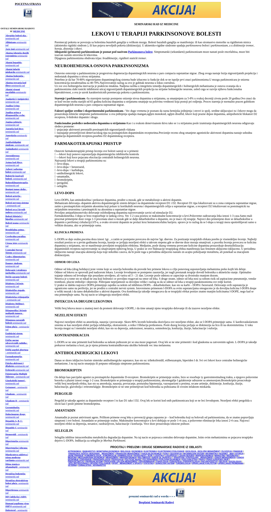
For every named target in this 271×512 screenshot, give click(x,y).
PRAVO (202, 459)
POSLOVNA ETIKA (189, 459)
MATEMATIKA (232, 456)
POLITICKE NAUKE (133, 459)
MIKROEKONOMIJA (128, 458)
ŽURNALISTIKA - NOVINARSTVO (92, 465)
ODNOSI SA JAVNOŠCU (161, 458)
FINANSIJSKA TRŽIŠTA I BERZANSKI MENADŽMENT (91, 454)
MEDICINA (72, 458)
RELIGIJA (223, 461)
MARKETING (219, 456)
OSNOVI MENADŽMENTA (225, 458)
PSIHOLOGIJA (162, 461)
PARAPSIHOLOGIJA (101, 459)
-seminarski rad (17, 49)
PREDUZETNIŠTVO (76, 461)
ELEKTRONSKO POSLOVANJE (171, 451)
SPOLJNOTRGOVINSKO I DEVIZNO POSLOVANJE (89, 463)
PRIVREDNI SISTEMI (94, 461)
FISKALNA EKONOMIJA (151, 454)
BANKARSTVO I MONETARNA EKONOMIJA (101, 451)
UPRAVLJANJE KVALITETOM (204, 463)
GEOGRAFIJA (176, 454)
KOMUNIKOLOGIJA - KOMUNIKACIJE (101, 456)
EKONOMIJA (137, 451)
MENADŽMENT (112, 458)
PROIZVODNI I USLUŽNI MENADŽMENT (121, 461)
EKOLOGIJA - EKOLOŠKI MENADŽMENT (203, 451)
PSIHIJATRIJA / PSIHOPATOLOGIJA (185, 461)
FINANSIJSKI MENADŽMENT (128, 454)
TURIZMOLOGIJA (183, 463)
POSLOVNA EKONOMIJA (169, 459)
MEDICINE (19, 31)
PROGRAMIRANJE (147, 461)
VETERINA (72, 465)
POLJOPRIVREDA (150, 459)
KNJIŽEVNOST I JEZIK (143, 456)
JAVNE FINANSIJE (75, 456)
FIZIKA (166, 454)
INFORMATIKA (211, 454)
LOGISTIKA (159, 456)
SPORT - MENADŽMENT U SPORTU (127, 463)
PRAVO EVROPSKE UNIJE (217, 459)
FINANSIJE (237, 451)
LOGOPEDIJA (171, 456)
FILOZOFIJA (227, 451)
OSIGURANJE (86, 459)
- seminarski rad (16, 37)
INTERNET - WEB (226, 454)
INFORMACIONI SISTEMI (193, 454)
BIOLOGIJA (125, 451)
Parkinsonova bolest (140, 51)
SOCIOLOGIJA (235, 461)
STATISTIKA (149, 463)
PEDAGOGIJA (117, 459)
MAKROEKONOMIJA (204, 456)
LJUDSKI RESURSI (186, 456)
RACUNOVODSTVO (209, 461)
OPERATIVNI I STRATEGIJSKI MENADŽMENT (193, 458)
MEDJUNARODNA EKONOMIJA (91, 458)
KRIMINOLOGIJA (125, 456)
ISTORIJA (239, 454)
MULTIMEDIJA (144, 458)
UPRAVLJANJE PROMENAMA (230, 463)
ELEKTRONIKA (150, 451)
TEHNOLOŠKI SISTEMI (164, 463)
